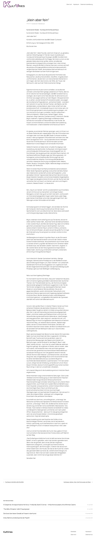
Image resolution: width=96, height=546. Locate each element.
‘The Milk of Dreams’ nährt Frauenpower (16, 509)
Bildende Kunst (41, 23)
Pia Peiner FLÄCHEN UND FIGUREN (14, 482)
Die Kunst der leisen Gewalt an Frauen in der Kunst (19, 513)
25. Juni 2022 (90, 509)
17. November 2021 (89, 513)
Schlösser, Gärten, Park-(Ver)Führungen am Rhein (77, 482)
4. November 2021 (89, 517)
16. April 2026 (90, 504)
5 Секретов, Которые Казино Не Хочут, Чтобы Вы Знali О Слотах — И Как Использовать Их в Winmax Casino (39, 505)
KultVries (8, 531)
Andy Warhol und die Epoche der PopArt (16, 518)
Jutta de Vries (34, 23)
